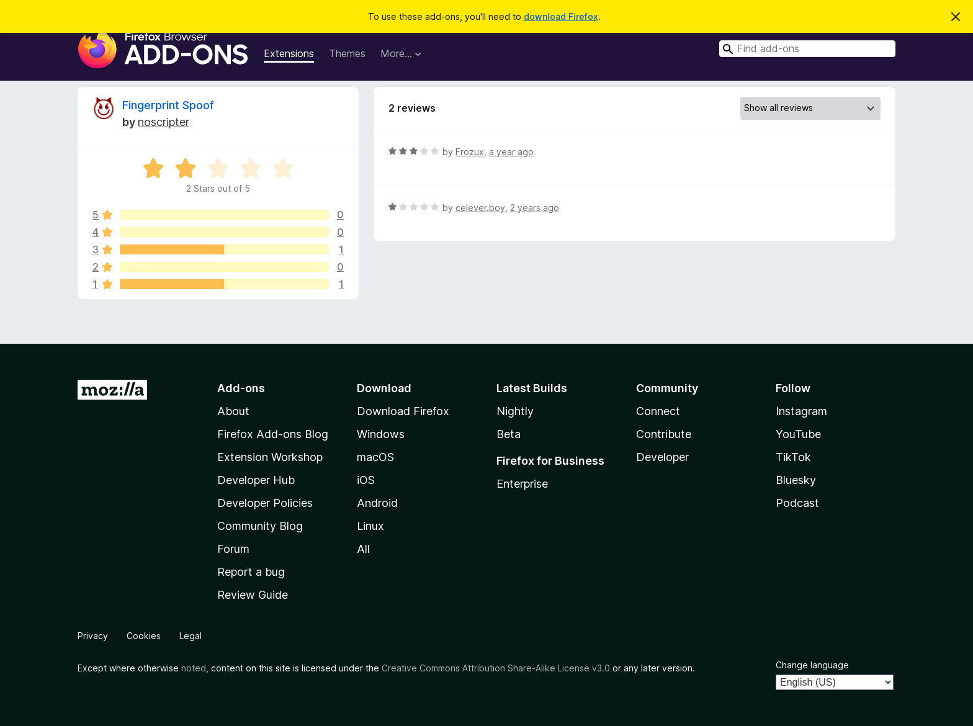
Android (377, 502)
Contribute (663, 434)
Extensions (289, 53)
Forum (233, 548)
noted (193, 668)
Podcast (797, 502)
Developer (662, 457)
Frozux (469, 151)
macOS (375, 457)
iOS (366, 479)
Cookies (144, 635)
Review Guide (252, 594)
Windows (381, 434)
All (363, 548)
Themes (347, 53)
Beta (508, 434)
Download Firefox (403, 411)
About (233, 411)
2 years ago (534, 207)
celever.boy (480, 207)
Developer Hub (256, 479)
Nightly (515, 411)
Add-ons (241, 388)
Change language (812, 665)
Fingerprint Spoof (168, 105)
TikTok (793, 457)
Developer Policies (265, 502)
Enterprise (522, 483)
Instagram (801, 411)
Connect (658, 411)
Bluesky (796, 479)
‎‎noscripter (163, 121)
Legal (190, 635)
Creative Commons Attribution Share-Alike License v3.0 (496, 668)
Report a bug (251, 571)
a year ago (511, 151)
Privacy (93, 635)
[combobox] (807, 48)
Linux (370, 525)
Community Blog (260, 525)
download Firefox (561, 16)
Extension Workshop (270, 457)
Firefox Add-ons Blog (272, 434)
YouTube (798, 434)
